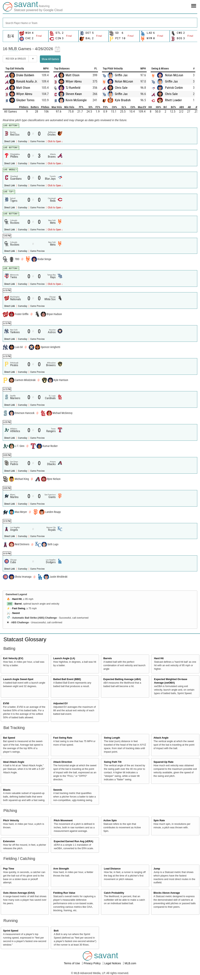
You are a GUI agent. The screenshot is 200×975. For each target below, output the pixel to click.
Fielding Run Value (64, 893)
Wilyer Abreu (24, 94)
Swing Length (112, 737)
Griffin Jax (121, 75)
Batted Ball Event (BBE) (67, 679)
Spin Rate (159, 820)
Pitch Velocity (11, 820)
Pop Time (8, 868)
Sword (16, 613)
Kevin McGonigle (76, 100)
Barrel (18, 603)
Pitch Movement (63, 820)
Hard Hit (17, 599)
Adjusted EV (60, 703)
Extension (9, 841)
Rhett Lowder (173, 100)
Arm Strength (61, 868)
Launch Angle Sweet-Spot (18, 679)
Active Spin (110, 820)
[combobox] (100, 23)
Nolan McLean (124, 81)
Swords (57, 790)
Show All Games (50, 59)
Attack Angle (161, 737)
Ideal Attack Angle (13, 762)
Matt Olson (23, 88)
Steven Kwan (74, 94)
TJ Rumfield (73, 88)
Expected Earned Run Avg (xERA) (73, 841)
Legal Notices (113, 963)
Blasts (7, 790)
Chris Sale (121, 88)
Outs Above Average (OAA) (19, 893)
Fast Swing (18, 608)
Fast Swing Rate (62, 737)
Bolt (56, 930)
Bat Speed (9, 737)
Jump (157, 868)
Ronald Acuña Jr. (27, 81)
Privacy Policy (92, 963)
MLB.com (130, 963)
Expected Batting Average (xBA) (122, 679)
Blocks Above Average (167, 893)
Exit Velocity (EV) (13, 658)
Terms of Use (72, 963)
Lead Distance (112, 868)
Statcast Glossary (25, 639)
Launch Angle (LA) (64, 658)
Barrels (107, 658)
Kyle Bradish (123, 100)
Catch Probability (114, 893)
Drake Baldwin (25, 75)
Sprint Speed (10, 930)
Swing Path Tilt (112, 762)
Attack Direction (62, 762)
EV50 (6, 703)
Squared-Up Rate (163, 762)
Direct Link (9, 141)
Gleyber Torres (25, 100)
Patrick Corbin (174, 88)
